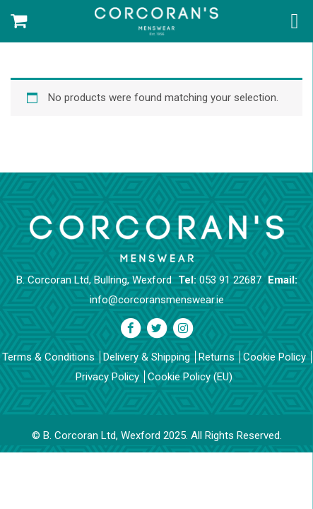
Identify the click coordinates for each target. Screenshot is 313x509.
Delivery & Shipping (146, 357)
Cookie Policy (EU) (190, 376)
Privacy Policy (107, 376)
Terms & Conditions (48, 357)
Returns (217, 357)
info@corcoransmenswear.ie (157, 299)
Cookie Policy (274, 357)
